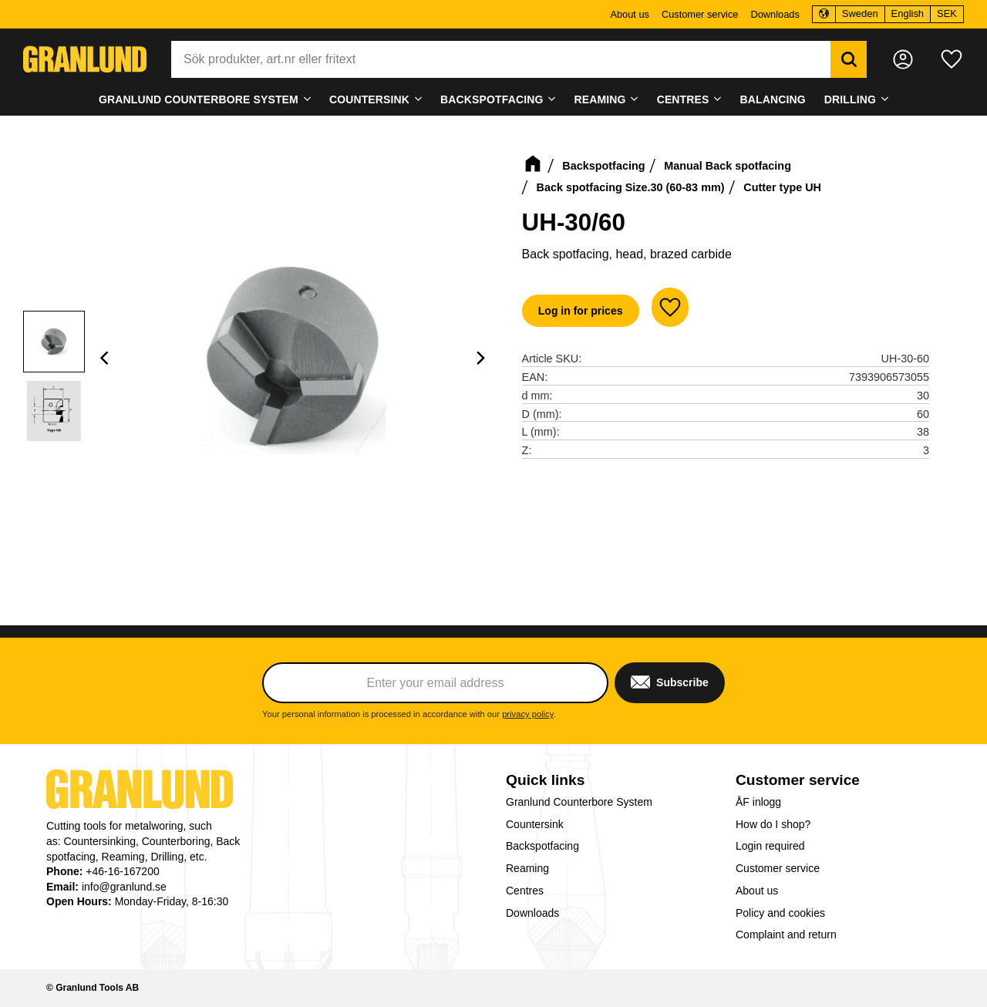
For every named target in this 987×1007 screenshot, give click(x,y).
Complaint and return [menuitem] (786, 934)
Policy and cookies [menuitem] (780, 913)
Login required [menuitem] (770, 846)
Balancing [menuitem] (773, 99)
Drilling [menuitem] (850, 99)
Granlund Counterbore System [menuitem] (198, 99)
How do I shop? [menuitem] (773, 824)
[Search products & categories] (500, 59)
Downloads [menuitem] (774, 14)
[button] (951, 59)
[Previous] (106, 358)
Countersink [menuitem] (369, 99)
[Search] (848, 59)
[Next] (480, 358)
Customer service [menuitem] (700, 14)
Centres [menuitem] (683, 99)
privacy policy (527, 714)
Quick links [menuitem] (545, 780)
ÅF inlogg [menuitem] (758, 802)
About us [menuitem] (629, 14)
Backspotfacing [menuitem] (491, 99)
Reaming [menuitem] (600, 99)
